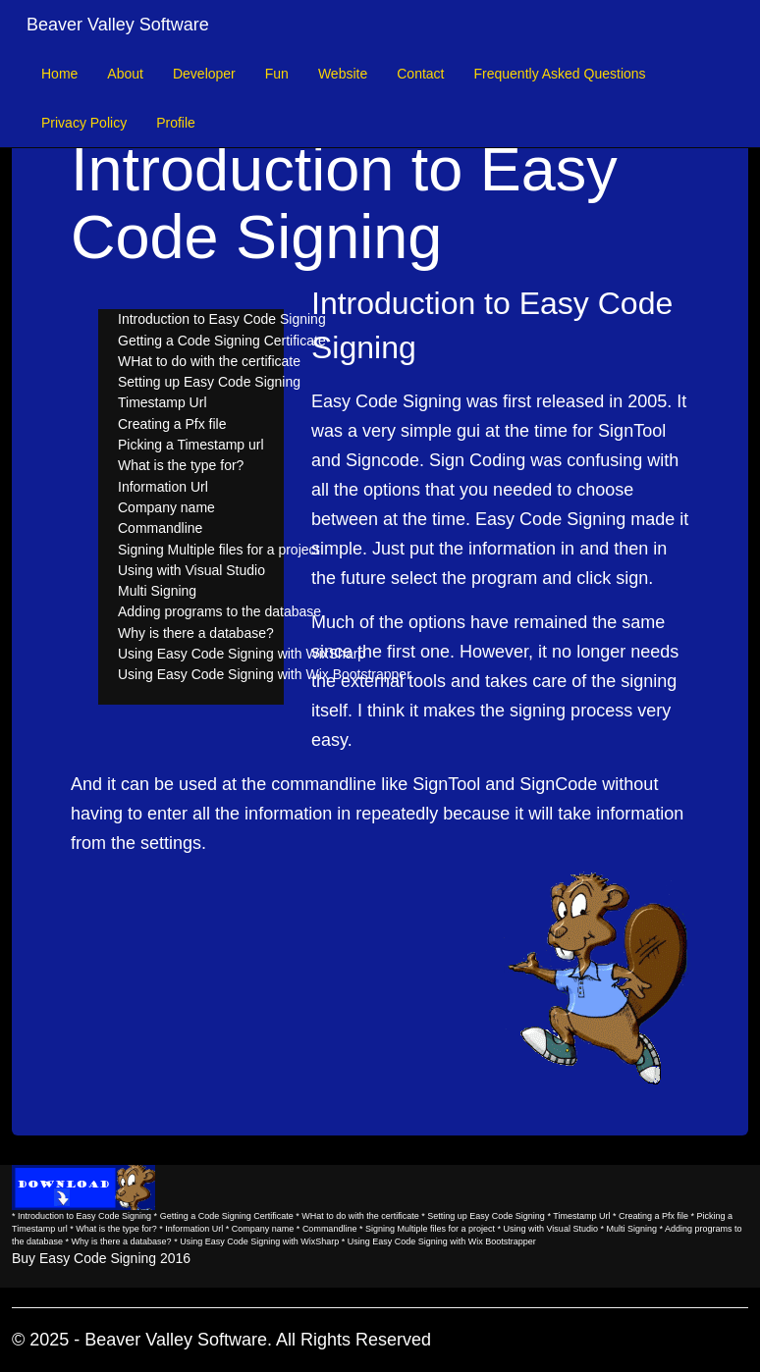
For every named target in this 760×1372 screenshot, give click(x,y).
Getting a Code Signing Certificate (222, 340)
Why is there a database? (196, 633)
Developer (204, 73)
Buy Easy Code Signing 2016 (101, 1258)
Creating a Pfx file (172, 424)
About (125, 73)
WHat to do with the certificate (209, 361)
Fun (277, 73)
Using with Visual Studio (191, 570)
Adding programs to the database (219, 611)
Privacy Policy (84, 123)
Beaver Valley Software (118, 24)
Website (342, 73)
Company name (166, 507)
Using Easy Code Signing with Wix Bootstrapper (264, 674)
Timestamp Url (162, 402)
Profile (175, 123)
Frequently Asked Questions (559, 73)
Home (59, 73)
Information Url (163, 487)
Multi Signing (157, 591)
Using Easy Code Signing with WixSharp (241, 653)
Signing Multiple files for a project (218, 549)
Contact (420, 73)
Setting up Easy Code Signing (209, 382)
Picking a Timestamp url (191, 444)
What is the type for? (181, 465)
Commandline (160, 528)
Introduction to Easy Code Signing (222, 319)
